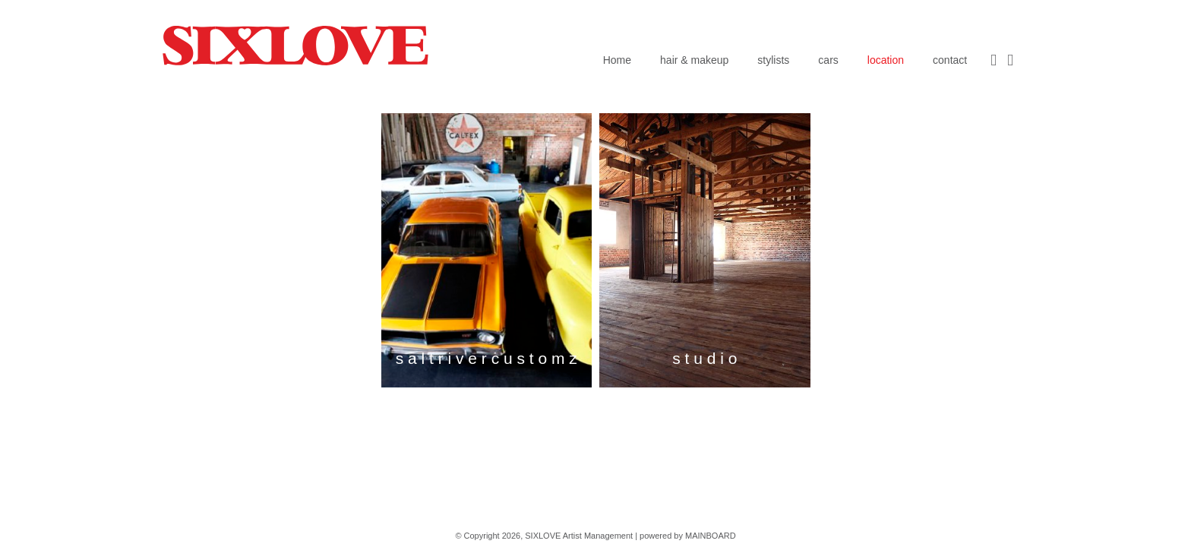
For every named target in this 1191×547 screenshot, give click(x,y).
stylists (773, 60)
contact (950, 60)
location (885, 60)
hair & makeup (694, 60)
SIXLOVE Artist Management (295, 45)
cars (828, 60)
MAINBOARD (710, 535)
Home (617, 60)
